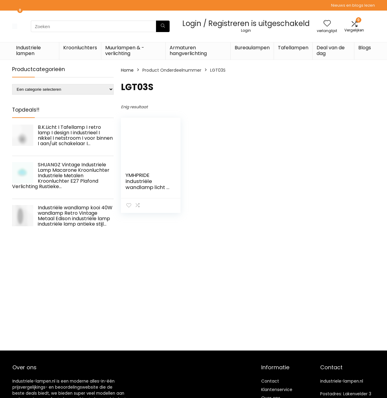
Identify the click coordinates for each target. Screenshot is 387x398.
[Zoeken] (163, 26)
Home (127, 70)
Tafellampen (293, 47)
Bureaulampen (252, 47)
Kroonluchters (80, 47)
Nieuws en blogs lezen (353, 5)
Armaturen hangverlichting (188, 50)
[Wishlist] (327, 24)
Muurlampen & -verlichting (124, 50)
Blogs (364, 47)
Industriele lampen (28, 50)
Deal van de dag (331, 50)
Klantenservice (276, 390)
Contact (270, 381)
